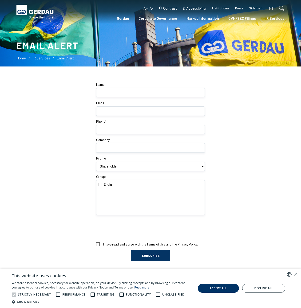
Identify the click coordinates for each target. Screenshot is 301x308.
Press (239, 8)
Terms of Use (156, 244)
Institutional (221, 8)
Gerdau (123, 18)
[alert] (150, 288)
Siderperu (256, 8)
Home (21, 58)
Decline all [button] (263, 288)
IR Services (275, 18)
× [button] (295, 274)
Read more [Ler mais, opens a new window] (141, 287)
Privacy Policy (187, 244)
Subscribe (150, 255)
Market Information (202, 18)
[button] (14, 294)
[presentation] (150, 228)
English (150, 184)
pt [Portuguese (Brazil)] (271, 8)
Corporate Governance (158, 18)
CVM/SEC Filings (242, 18)
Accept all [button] (218, 288)
